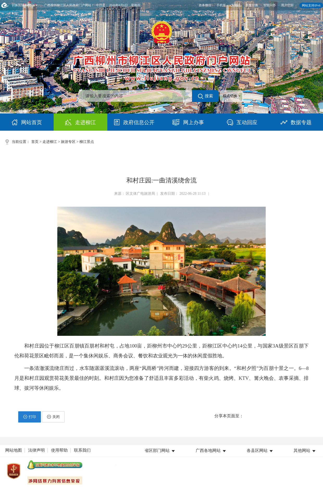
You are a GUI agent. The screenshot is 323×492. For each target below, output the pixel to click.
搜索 (205, 96)
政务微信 (205, 5)
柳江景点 (86, 142)
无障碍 (235, 5)
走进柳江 (49, 142)
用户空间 (287, 5)
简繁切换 (252, 5)
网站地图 (13, 450)
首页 (35, 142)
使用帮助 (59, 450)
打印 (29, 417)
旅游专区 (68, 142)
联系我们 (82, 450)
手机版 (221, 5)
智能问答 (269, 5)
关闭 (53, 417)
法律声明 (36, 450)
